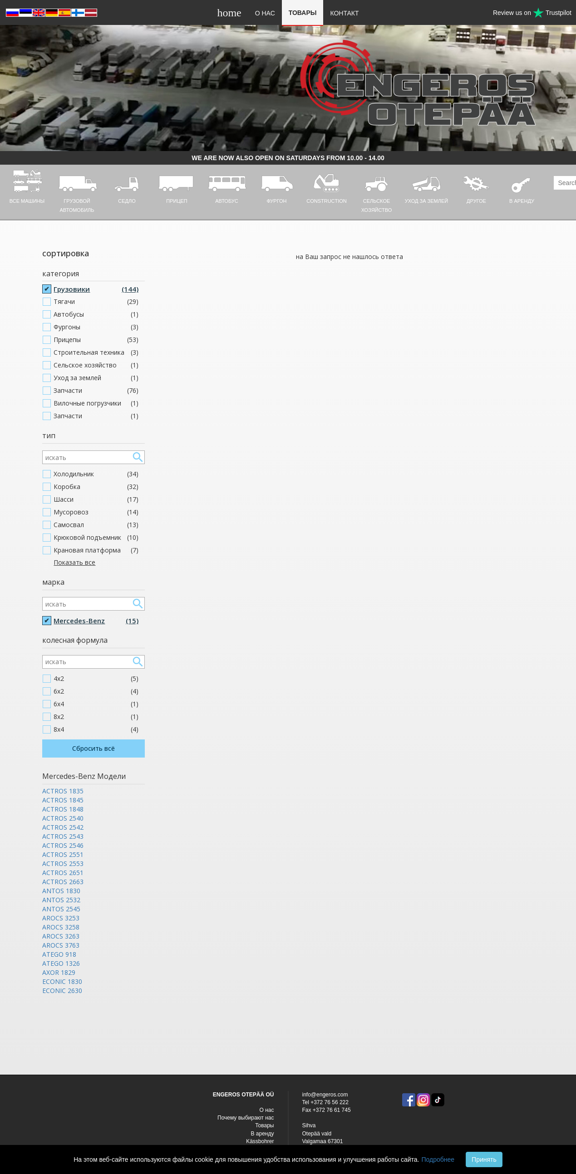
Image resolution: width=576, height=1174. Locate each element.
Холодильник (96, 474)
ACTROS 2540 (63, 818)
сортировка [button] (65, 253)
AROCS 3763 (60, 945)
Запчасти (96, 390)
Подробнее (437, 1159)
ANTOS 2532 (61, 899)
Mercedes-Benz (96, 620)
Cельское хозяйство (96, 365)
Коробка (96, 486)
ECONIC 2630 (62, 990)
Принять (484, 1159)
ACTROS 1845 (63, 800)
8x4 (96, 729)
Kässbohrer (260, 1141)
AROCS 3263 (60, 936)
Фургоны (96, 327)
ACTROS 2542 (63, 827)
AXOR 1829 (58, 972)
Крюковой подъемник (96, 537)
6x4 (96, 704)
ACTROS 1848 (63, 809)
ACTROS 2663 (63, 881)
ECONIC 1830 (62, 981)
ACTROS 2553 (63, 863)
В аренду (262, 1133)
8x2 (96, 716)
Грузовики (96, 289)
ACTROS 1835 (63, 791)
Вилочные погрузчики (96, 403)
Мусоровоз (96, 512)
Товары (303, 12)
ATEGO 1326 (61, 963)
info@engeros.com (325, 1094)
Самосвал (96, 524)
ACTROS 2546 (63, 845)
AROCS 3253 (60, 918)
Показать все (74, 562)
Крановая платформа (96, 550)
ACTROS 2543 (63, 836)
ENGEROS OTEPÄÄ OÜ (243, 1094)
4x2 (96, 678)
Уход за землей (96, 377)
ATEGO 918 (59, 954)
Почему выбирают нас (245, 1118)
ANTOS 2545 (61, 909)
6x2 (96, 691)
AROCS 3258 (60, 927)
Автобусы (96, 314)
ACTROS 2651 (63, 872)
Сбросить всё (93, 748)
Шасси (96, 499)
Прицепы (96, 339)
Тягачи (96, 301)
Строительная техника (96, 352)
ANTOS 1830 (61, 890)
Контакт (344, 13)
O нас (265, 13)
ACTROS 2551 (63, 854)
